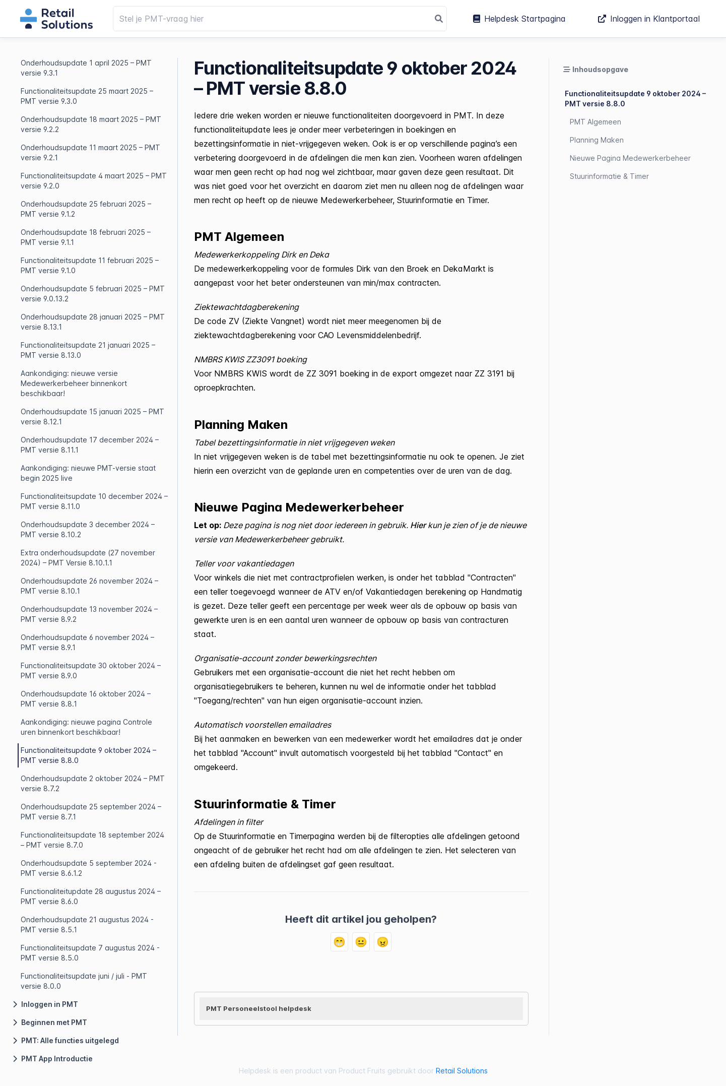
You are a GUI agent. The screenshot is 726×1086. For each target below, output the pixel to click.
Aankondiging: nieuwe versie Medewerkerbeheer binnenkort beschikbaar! (74, 383)
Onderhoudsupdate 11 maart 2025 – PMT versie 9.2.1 (90, 152)
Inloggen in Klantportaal (649, 19)
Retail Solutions (462, 1070)
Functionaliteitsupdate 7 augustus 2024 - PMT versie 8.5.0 (90, 952)
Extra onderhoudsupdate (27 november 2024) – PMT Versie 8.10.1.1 (88, 557)
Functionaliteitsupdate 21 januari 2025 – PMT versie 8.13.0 (88, 350)
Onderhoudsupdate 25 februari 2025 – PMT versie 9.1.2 (86, 209)
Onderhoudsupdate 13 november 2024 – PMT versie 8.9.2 (89, 614)
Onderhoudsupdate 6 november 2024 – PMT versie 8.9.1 (87, 642)
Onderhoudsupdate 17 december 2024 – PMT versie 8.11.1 (90, 444)
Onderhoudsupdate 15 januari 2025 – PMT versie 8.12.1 (92, 416)
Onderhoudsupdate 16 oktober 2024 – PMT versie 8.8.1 (86, 698)
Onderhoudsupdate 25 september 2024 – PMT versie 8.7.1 (91, 811)
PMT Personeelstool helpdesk (258, 1008)
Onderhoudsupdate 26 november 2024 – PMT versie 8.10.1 (89, 586)
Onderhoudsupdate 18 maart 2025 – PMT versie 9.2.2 (91, 124)
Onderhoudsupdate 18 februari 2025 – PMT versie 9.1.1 (86, 237)
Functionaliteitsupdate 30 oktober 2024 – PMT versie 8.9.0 (91, 670)
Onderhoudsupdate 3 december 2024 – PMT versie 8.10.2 (88, 529)
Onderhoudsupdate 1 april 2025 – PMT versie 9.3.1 (86, 67)
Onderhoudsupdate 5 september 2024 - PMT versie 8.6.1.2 (89, 868)
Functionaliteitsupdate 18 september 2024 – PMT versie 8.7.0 (92, 840)
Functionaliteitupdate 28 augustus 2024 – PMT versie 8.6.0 (91, 896)
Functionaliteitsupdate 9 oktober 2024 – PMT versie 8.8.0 (88, 755)
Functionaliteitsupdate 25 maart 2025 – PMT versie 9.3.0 (87, 96)
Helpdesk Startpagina (519, 19)
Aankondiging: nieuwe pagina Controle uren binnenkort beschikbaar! (86, 727)
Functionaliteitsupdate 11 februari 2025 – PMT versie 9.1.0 (90, 265)
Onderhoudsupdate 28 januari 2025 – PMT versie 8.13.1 (93, 321)
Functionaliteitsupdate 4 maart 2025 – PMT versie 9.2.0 (94, 180)
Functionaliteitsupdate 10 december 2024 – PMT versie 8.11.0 (94, 501)
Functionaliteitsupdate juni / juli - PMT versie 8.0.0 (84, 981)
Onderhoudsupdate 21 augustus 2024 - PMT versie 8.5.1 (87, 924)
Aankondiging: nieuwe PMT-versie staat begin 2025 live (88, 473)
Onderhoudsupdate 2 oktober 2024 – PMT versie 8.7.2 (93, 783)
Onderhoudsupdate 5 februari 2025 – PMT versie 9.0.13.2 (93, 293)
